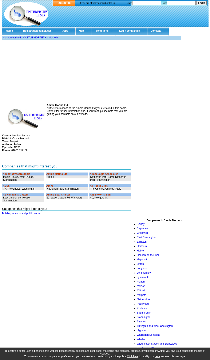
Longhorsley (144, 272)
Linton (140, 263)
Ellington (142, 241)
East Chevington (146, 237)
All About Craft (98, 185)
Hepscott (142, 259)
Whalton (141, 339)
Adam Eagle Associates (104, 174)
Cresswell (142, 232)
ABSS (6, 185)
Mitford (141, 290)
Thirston (141, 321)
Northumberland (12, 37)
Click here (132, 356)
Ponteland (142, 308)
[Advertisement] (105, 72)
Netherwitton (144, 299)
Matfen (141, 281)
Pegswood (143, 303)
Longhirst (142, 268)
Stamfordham (144, 312)
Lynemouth (143, 277)
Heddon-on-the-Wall (148, 255)
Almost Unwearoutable (16, 174)
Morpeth (53, 37)
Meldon (141, 286)
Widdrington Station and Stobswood (157, 343)
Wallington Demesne (148, 334)
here (157, 356)
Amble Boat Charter (58, 194)
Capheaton (143, 228)
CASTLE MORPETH (34, 37)
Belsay (140, 224)
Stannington (143, 317)
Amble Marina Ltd (57, 174)
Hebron (141, 250)
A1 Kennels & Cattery (15, 194)
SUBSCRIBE (64, 3)
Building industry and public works (21, 213)
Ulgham (141, 330)
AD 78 (50, 185)
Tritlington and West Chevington (155, 326)
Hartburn (142, 246)
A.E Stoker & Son (100, 194)
